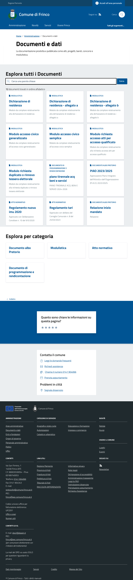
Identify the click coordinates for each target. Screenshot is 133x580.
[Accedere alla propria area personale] (108, 3)
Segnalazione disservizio (78, 484)
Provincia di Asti (44, 470)
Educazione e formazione (78, 426)
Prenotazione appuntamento (80, 487)
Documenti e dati (13, 430)
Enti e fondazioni (13, 434)
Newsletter (104, 469)
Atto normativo (17, 202)
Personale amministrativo (17, 442)
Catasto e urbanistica (46, 434)
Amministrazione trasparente (80, 478)
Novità (35, 25)
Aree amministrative (14, 426)
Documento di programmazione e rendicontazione (58, 168)
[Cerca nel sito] (121, 14)
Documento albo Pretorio (103, 165)
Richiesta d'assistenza (77, 491)
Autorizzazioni (43, 430)
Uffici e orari (11, 514)
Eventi (102, 451)
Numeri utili (11, 518)
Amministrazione (17, 25)
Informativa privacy (76, 466)
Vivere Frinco (63, 25)
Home (18, 36)
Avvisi (101, 430)
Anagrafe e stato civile (46, 426)
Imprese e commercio (77, 430)
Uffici (8, 451)
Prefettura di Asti (44, 478)
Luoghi (102, 447)
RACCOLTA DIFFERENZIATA (49, 486)
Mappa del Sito (75, 569)
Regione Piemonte (15, 3)
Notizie (102, 426)
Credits (54, 569)
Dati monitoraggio (13, 569)
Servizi (48, 25)
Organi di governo (13, 438)
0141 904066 (20, 479)
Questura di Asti (44, 474)
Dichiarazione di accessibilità (80, 474)
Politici (8, 446)
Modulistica (15, 95)
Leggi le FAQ (73, 481)
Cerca (121, 81)
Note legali (72, 470)
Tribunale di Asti (43, 482)
